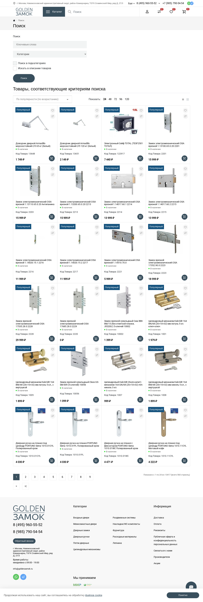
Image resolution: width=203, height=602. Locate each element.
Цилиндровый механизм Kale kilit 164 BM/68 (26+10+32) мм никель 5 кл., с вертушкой (167, 385)
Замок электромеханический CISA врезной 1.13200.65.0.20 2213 (78, 203)
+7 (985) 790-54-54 (173, 3)
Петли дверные (81, 543)
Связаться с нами (163, 550)
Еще (130, 3)
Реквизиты (159, 530)
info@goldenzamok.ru (23, 569)
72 (115, 99)
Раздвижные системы (124, 517)
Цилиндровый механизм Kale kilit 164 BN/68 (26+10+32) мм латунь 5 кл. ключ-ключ (167, 324)
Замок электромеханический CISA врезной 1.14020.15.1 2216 (34, 261)
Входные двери (81, 517)
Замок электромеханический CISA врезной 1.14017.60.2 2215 (166, 203)
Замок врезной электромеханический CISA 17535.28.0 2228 (30, 324)
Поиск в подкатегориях (29, 63)
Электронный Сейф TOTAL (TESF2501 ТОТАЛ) (123, 144)
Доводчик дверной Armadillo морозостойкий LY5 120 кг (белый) (78, 144)
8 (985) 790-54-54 (27, 532)
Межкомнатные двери (85, 524)
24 (104, 99)
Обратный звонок (24, 541)
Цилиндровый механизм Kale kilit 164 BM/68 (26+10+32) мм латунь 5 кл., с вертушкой (35, 385)
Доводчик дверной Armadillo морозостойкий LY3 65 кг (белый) (33, 144)
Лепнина (117, 543)
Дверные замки (81, 530)
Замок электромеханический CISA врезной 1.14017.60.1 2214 (122, 203)
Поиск (16, 36)
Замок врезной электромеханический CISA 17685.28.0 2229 (74, 324)
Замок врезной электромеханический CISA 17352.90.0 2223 (162, 263)
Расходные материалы (125, 536)
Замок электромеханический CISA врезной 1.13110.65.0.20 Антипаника (35, 203)
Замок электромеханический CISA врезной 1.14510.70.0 (122, 261)
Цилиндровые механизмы (86, 549)
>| (25, 486)
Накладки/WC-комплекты (126, 524)
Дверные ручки (81, 536)
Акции (157, 563)
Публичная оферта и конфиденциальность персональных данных (165, 540)
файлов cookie (93, 595)
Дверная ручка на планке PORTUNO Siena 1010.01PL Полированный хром (79, 444)
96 (120, 99)
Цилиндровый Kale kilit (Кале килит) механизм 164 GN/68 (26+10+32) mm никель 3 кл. (123, 385)
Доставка (159, 517)
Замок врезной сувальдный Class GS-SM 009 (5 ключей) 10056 (79, 383)
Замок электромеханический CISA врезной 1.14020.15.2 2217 (78, 261)
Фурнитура (118, 530)
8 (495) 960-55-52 (147, 3)
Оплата (157, 524)
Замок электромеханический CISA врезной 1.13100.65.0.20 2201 (166, 144)
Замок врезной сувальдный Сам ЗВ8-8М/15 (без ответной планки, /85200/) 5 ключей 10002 (123, 324)
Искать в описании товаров (32, 68)
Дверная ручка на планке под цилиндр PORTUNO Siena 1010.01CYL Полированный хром (35, 446)
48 (110, 99)
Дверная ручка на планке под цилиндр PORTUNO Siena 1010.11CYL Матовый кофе (167, 446)
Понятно (182, 595)
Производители (162, 557)
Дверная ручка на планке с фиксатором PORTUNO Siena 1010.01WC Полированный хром (121, 446)
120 (127, 99)
